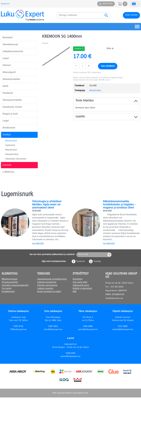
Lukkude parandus (45, 288)
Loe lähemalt (38, 243)
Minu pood (108, 4)
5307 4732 (18, 326)
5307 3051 (53, 326)
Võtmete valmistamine (47, 285)
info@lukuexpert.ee (114, 298)
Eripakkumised (8, 292)
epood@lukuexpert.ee (70, 356)
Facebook (80, 261)
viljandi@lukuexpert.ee (122, 330)
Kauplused (5, 4)
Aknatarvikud (11, 141)
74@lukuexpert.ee (18, 330)
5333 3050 (122, 326)
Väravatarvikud (11, 154)
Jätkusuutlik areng (81, 285)
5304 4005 (88, 326)
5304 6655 (70, 353)
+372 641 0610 (116, 287)
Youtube (97, 261)
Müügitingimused (9, 279)
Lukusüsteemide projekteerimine (52, 279)
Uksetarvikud (11, 150)
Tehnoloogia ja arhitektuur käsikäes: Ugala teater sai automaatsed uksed (47, 204)
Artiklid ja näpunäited (82, 288)
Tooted (45, 43)
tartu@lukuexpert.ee (53, 330)
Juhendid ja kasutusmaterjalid (15, 285)
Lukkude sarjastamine (46, 282)
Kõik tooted (131, 15)
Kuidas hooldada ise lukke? (49, 292)
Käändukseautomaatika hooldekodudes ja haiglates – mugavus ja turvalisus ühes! (119, 204)
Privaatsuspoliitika (10, 282)
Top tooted (6, 288)
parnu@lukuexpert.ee (88, 330)
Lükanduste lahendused (15, 159)
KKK (75, 292)
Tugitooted (10, 145)
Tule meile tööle (80, 282)
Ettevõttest (77, 279)
